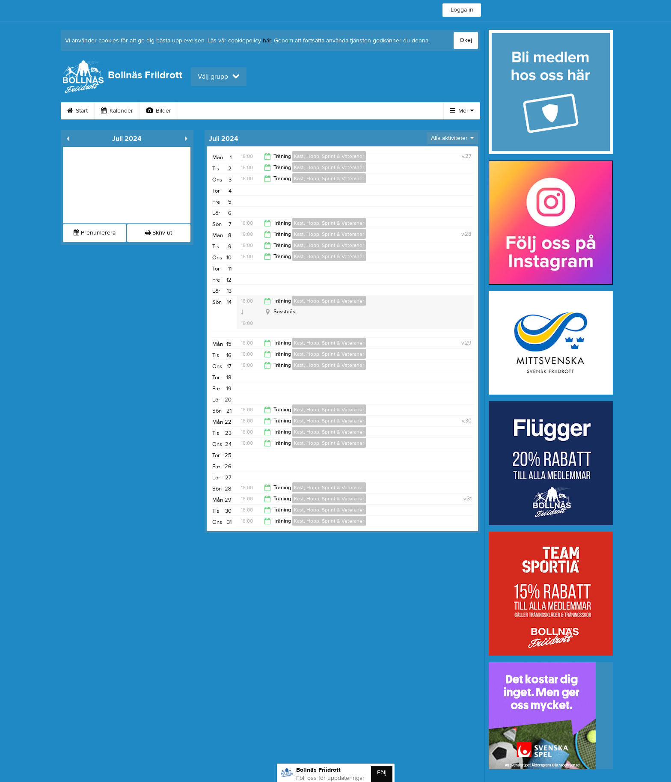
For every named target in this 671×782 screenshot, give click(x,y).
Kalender (117, 111)
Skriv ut (158, 233)
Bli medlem (387, 111)
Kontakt (294, 111)
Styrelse (252, 111)
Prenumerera (95, 233)
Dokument (338, 111)
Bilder (158, 111)
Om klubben (204, 111)
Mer (462, 111)
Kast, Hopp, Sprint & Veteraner (329, 156)
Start (77, 111)
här (267, 41)
